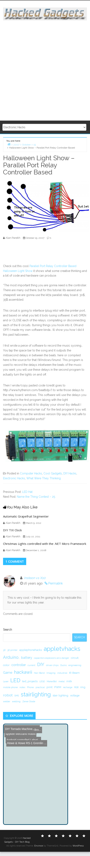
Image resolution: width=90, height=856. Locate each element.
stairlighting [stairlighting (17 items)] (36, 694)
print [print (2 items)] (49, 687)
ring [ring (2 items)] (82, 687)
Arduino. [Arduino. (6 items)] (11, 657)
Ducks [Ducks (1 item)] (63, 665)
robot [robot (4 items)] (8, 695)
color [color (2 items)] (6, 665)
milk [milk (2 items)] (69, 681)
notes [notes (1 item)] (22, 687)
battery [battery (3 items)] (26, 658)
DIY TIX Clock (12, 530)
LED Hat (27, 491)
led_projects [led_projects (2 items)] (30, 681)
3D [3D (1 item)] (4, 650)
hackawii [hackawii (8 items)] (23, 672)
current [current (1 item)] (31, 665)
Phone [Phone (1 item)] (30, 687)
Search (7, 629)
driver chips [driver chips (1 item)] (52, 665)
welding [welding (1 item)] (16, 701)
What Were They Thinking (43, 478)
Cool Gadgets (52, 473)
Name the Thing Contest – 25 (36, 496)
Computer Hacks (31, 473)
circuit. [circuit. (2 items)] (75, 657)
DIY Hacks (69, 473)
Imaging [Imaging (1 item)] (51, 673)
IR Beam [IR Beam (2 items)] (74, 672)
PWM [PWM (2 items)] (57, 687)
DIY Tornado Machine (18, 727)
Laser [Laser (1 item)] (6, 681)
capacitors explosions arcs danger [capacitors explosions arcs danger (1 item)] (51, 658)
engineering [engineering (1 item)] (74, 665)
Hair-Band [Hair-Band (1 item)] (39, 673)
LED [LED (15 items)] (15, 680)
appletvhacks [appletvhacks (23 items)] (62, 648)
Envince (38, 845)
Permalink (55, 583)
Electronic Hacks (14, 478)
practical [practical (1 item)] (40, 687)
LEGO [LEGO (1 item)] (42, 681)
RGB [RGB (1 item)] (76, 687)
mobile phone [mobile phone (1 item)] (10, 687)
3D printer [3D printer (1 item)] (12, 650)
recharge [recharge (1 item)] (67, 687)
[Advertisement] (44, 71)
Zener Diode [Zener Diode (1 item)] (28, 701)
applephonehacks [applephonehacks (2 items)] (30, 649)
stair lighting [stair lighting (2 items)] (60, 695)
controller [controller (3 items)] (18, 665)
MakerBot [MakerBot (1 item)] (52, 681)
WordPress (78, 845)
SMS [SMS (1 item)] (16, 695)
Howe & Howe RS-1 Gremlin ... (25, 733)
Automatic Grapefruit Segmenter (26, 516)
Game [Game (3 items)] (7, 673)
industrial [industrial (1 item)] (62, 673)
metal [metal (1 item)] (62, 681)
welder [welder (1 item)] (6, 701)
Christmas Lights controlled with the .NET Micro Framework (44, 544)
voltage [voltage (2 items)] (74, 695)
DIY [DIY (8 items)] (40, 664)
